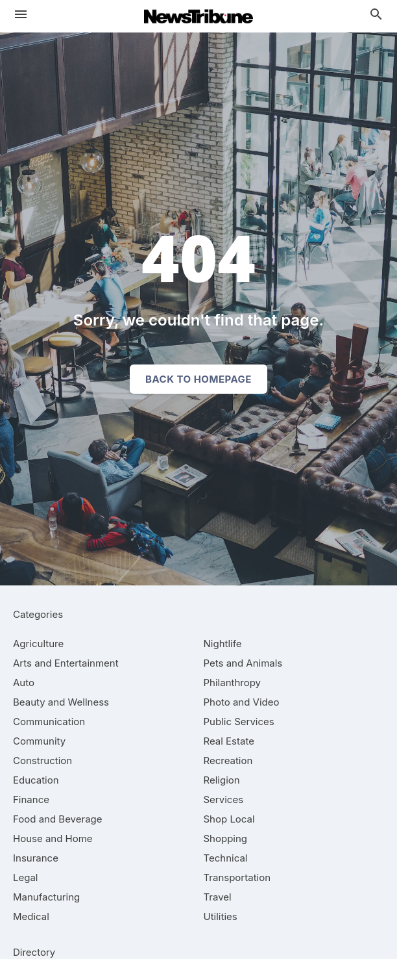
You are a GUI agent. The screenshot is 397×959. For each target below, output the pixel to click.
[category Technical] (226, 858)
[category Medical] (31, 916)
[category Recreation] (228, 760)
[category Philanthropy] (232, 682)
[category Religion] (222, 780)
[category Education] (36, 780)
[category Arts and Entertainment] (66, 663)
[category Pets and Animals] (243, 663)
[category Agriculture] (38, 643)
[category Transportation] (237, 877)
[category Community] (39, 741)
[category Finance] (31, 799)
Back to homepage (198, 379)
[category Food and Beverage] (57, 819)
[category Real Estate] (229, 741)
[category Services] (224, 799)
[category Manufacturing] (46, 897)
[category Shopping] (226, 838)
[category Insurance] (35, 858)
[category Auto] (23, 682)
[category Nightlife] (223, 643)
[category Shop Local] (229, 819)
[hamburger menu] (21, 14)
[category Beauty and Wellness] (61, 702)
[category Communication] (49, 721)
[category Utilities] (220, 916)
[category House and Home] (53, 838)
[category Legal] (25, 877)
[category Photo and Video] (242, 702)
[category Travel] (218, 897)
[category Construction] (42, 760)
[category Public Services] (239, 721)
